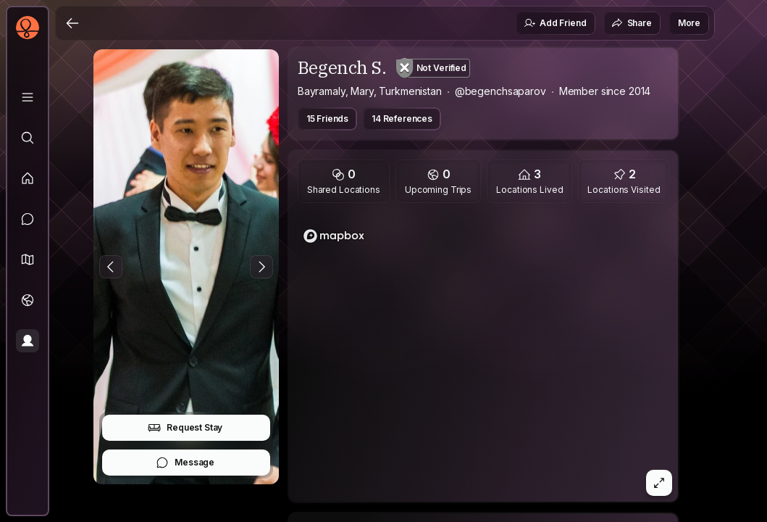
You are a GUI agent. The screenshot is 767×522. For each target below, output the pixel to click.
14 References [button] (402, 118)
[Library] (27, 97)
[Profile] (27, 340)
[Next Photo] (261, 266)
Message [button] (185, 462)
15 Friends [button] (327, 118)
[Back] (72, 23)
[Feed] (27, 178)
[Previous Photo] (110, 266)
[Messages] (27, 219)
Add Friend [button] (555, 23)
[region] (484, 356)
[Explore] (27, 137)
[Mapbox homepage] (334, 236)
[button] (27, 259)
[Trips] (27, 300)
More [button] (689, 22)
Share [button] (631, 23)
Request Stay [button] (185, 427)
